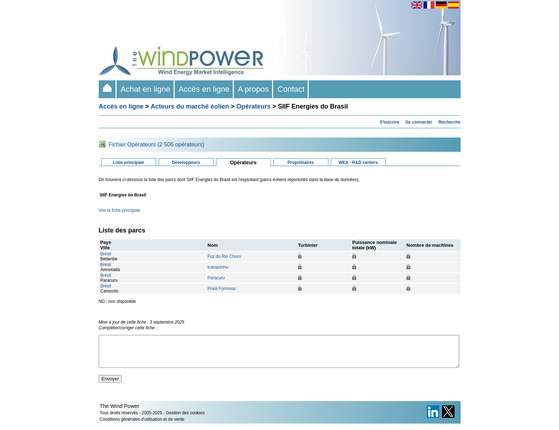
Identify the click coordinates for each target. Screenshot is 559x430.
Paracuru (216, 277)
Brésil (106, 253)
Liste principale (128, 162)
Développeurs (186, 162)
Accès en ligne (204, 89)
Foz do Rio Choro (224, 256)
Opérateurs (253, 106)
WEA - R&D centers (358, 162)
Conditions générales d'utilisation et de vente (142, 425)
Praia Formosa (221, 288)
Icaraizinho (217, 267)
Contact (291, 89)
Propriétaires (300, 162)
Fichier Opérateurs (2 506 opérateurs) (157, 144)
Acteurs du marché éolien (189, 106)
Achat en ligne (146, 89)
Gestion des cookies (185, 419)
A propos (253, 89)
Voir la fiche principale (119, 210)
